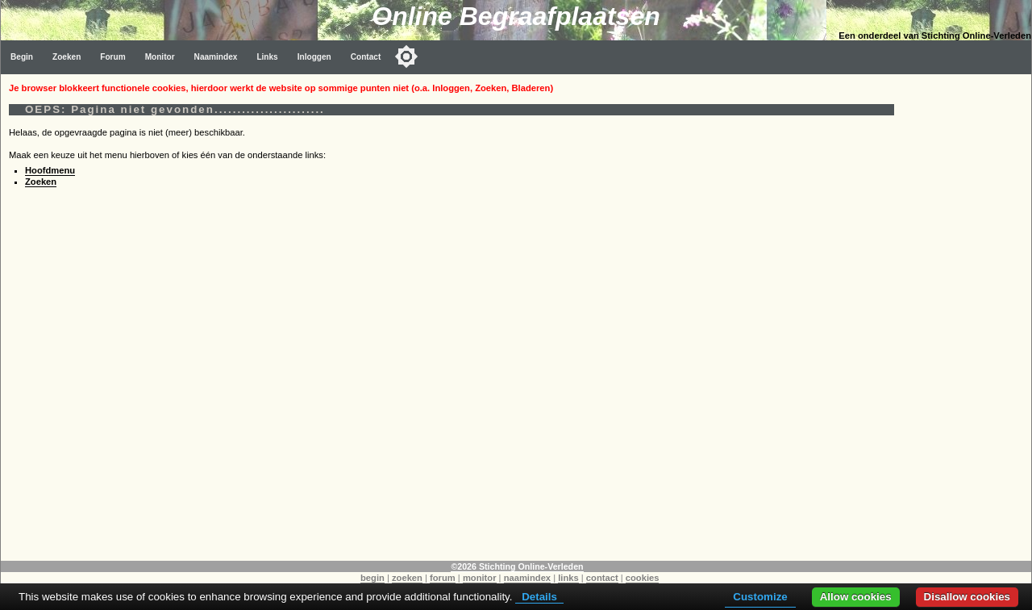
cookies (643, 578)
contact (602, 578)
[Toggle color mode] (406, 56)
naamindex (527, 578)
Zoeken (66, 56)
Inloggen (314, 56)
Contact (366, 56)
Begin (21, 56)
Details (539, 597)
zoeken (407, 578)
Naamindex (216, 56)
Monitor (160, 56)
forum (443, 578)
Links (266, 56)
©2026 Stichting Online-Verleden (517, 566)
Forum (112, 56)
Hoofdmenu (50, 170)
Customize (760, 597)
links (568, 578)
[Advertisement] (966, 316)
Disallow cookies (967, 597)
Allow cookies (856, 597)
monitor (480, 578)
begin (372, 578)
